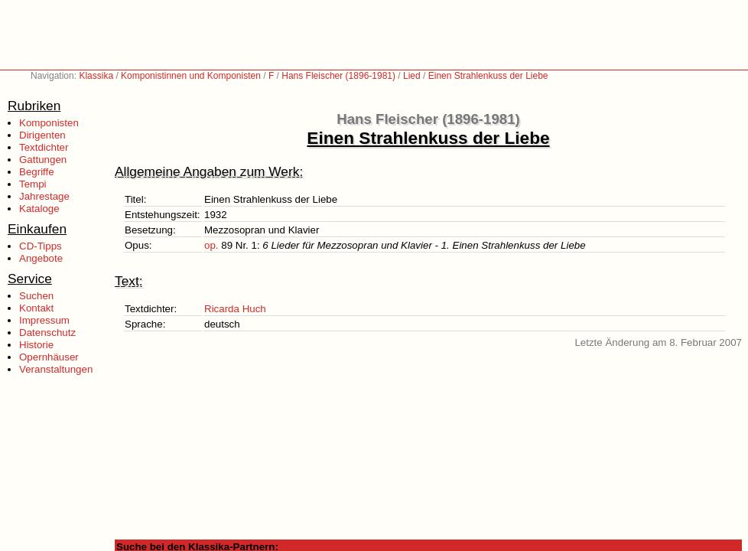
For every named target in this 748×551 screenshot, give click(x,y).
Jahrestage (44, 196)
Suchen (36, 296)
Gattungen (43, 159)
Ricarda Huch (235, 309)
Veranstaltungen (56, 369)
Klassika (96, 75)
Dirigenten (42, 135)
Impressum (44, 320)
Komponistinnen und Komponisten (191, 75)
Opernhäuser (49, 357)
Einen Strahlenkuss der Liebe (488, 75)
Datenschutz (47, 332)
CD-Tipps (40, 246)
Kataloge (39, 208)
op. (211, 245)
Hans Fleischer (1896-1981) (338, 75)
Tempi (33, 184)
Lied (412, 75)
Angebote (41, 258)
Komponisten (49, 123)
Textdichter (43, 147)
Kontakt (36, 308)
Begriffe (36, 172)
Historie (36, 344)
